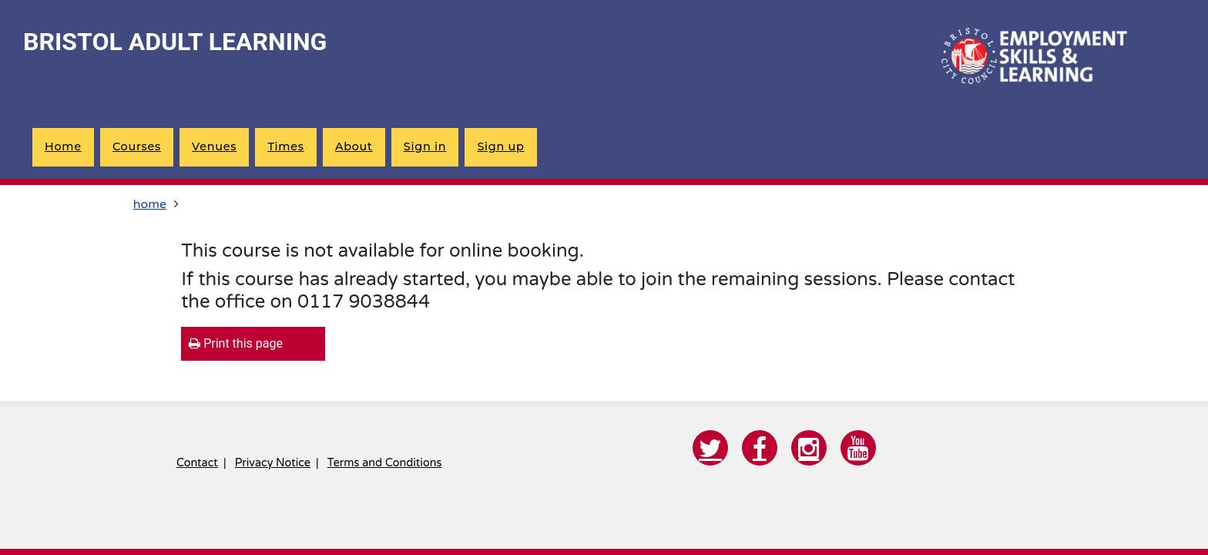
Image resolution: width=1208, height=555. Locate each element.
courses (136, 146)
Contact (197, 462)
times (285, 146)
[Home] (1031, 58)
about (354, 146)
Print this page (236, 343)
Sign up (500, 146)
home (63, 146)
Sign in (425, 146)
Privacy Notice (272, 462)
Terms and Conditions (384, 462)
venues (214, 146)
